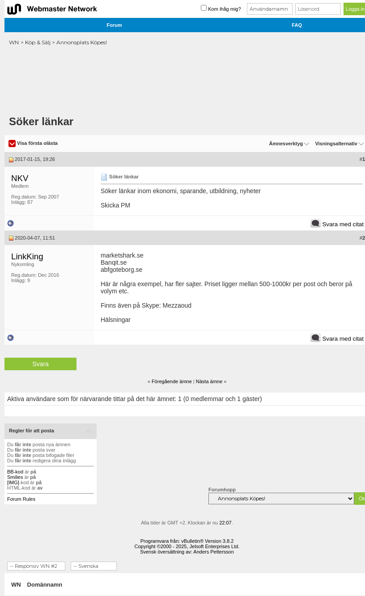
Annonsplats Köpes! (81, 42)
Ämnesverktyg (286, 143)
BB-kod (15, 471)
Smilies (15, 477)
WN (14, 42)
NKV (19, 178)
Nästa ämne (209, 381)
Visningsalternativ (336, 143)
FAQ (297, 25)
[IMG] (13, 482)
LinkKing (27, 256)
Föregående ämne (172, 381)
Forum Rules (21, 499)
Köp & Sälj (38, 42)
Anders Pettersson (213, 551)
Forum (114, 25)
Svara (40, 364)
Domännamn (45, 584)
